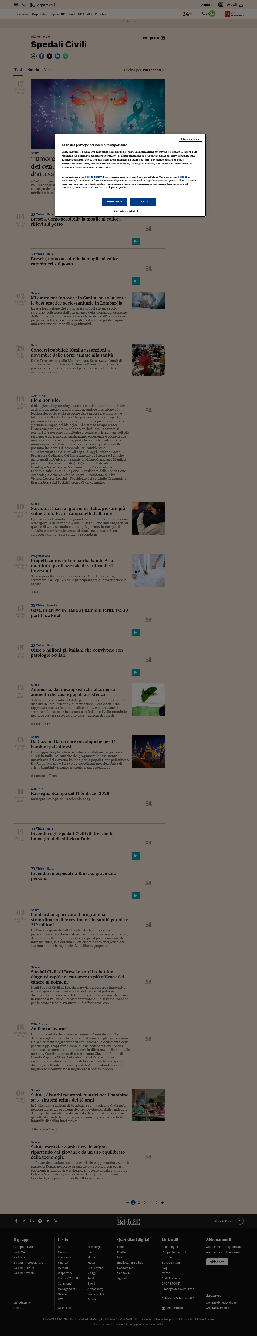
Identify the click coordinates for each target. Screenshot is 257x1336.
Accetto (143, 201)
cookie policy (121, 163)
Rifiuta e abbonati (190, 139)
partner (182, 176)
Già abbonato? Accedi (130, 211)
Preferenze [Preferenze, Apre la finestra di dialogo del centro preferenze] (114, 201)
